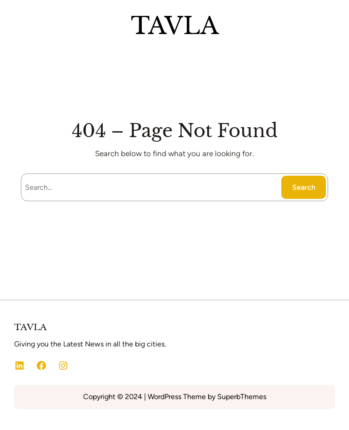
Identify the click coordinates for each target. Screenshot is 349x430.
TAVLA (175, 25)
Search (303, 187)
